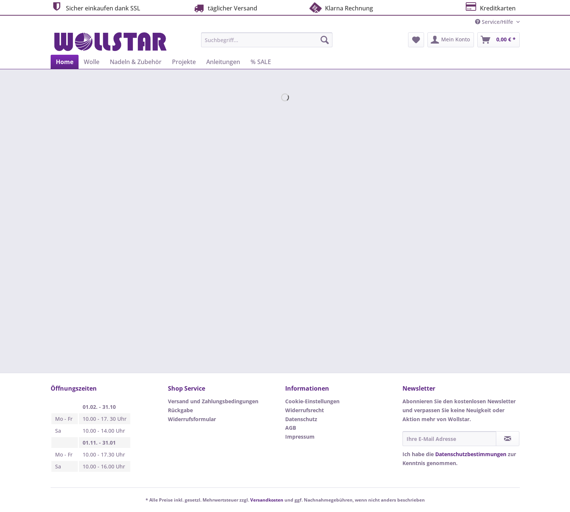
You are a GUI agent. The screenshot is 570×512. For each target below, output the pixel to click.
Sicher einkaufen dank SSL (95, 7)
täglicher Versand (224, 8)
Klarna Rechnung (340, 7)
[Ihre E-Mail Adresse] (449, 438)
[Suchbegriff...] (266, 39)
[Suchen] (324, 39)
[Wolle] (92, 62)
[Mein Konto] (450, 39)
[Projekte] (184, 62)
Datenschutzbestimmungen (470, 454)
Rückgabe (180, 410)
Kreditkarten (490, 7)
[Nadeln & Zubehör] (136, 62)
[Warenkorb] (498, 39)
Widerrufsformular (192, 419)
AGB (290, 427)
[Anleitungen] (223, 62)
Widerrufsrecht (304, 410)
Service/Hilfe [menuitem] (495, 21)
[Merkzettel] (416, 39)
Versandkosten (266, 500)
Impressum (300, 436)
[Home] (65, 62)
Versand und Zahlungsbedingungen (213, 401)
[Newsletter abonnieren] (507, 438)
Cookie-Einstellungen (312, 401)
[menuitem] (266, 43)
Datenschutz (301, 419)
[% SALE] (260, 62)
